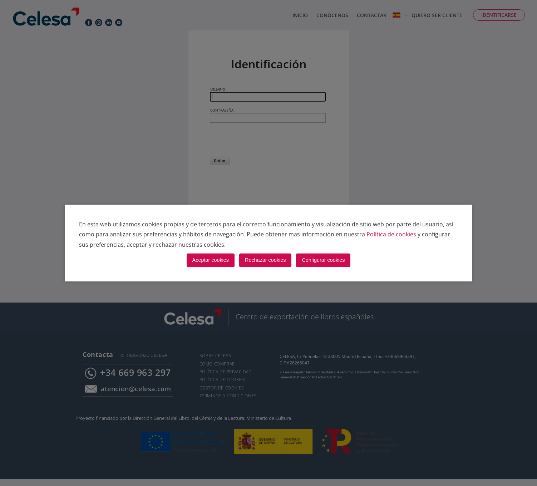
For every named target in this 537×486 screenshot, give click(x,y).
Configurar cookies (323, 260)
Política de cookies (391, 234)
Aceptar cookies (210, 260)
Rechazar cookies (265, 260)
